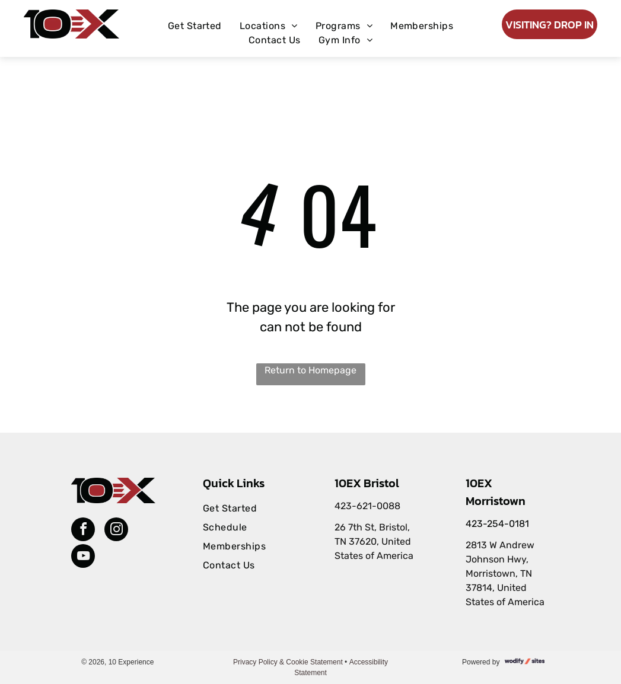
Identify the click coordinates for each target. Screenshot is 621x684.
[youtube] (83, 557)
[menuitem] (195, 26)
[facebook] (83, 530)
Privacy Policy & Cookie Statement (288, 662)
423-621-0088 (367, 506)
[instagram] (116, 530)
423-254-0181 (497, 523)
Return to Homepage (310, 370)
